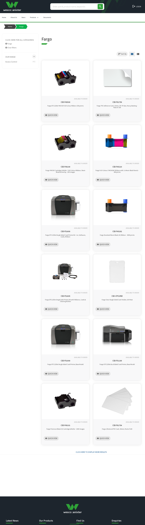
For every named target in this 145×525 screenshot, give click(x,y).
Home (4, 17)
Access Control (20, 61)
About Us (14, 17)
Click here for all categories (19, 40)
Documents (47, 17)
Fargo (8, 43)
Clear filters (11, 47)
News (23, 17)
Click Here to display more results (91, 452)
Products (34, 17)
